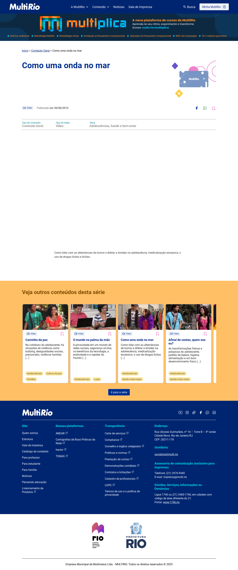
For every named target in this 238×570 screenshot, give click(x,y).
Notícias (118, 7)
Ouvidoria (161, 447)
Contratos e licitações (119, 472)
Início (25, 50)
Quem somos (30, 433)
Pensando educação (34, 482)
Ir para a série (119, 392)
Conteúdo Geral (40, 50)
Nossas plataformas (69, 426)
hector (61, 449)
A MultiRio (79, 7)
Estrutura (27, 439)
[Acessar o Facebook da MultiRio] (201, 412)
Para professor (31, 457)
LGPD (110, 485)
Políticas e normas (117, 452)
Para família (29, 469)
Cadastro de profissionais (122, 478)
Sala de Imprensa (140, 7)
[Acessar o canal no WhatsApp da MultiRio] (207, 412)
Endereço (161, 426)
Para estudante (31, 463)
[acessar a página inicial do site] (24, 7)
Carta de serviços (117, 433)
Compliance (113, 439)
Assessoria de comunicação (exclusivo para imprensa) (185, 465)
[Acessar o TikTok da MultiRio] (194, 412)
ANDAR (62, 433)
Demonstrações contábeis (122, 465)
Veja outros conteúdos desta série (63, 292)
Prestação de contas (119, 459)
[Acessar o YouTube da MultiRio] (180, 412)
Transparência (115, 426)
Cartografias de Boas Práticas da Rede (75, 441)
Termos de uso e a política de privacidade (122, 493)
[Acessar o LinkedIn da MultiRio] (214, 412)
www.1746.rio (171, 502)
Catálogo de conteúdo (35, 451)
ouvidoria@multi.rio (166, 454)
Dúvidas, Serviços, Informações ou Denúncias (178, 486)
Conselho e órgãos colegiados (124, 446)
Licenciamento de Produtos (32, 490)
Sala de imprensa (32, 445)
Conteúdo (100, 7)
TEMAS (62, 456)
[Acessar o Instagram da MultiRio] (187, 412)
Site (24, 426)
